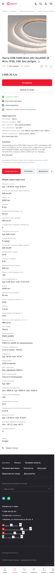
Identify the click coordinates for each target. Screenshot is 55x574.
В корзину (27, 83)
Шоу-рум (41, 468)
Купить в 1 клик (27, 90)
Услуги (17, 462)
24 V (4, 404)
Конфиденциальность (10, 553)
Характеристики (11, 171)
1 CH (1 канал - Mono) (27, 134)
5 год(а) (6, 241)
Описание (28, 171)
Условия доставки (11, 468)
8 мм (4, 207)
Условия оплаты (33, 462)
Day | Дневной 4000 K (23, 125)
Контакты (28, 468)
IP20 (4, 302)
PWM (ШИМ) (8, 336)
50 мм (5, 214)
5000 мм (6, 200)
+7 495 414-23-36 (9, 511)
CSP (4, 316)
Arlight (5, 441)
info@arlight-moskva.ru (11, 515)
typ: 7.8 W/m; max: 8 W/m (14, 186)
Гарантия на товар (11, 473)
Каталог (6, 462)
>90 (3, 275)
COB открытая (8, 363)
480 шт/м (6, 322)
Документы (43, 171)
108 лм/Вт (6, 248)
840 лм (5, 268)
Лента (14, 119)
